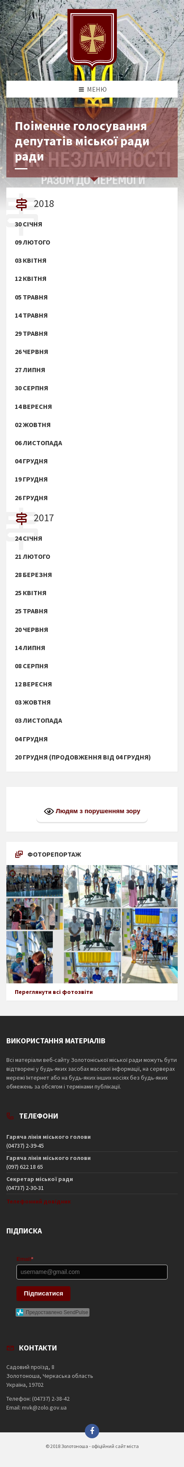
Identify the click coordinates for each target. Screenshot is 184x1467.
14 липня (30, 648)
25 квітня (30, 593)
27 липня (30, 370)
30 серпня (31, 388)
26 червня (31, 352)
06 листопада (38, 443)
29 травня (31, 333)
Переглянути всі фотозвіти (54, 992)
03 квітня (30, 260)
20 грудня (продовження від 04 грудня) (83, 757)
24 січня (28, 538)
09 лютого (32, 242)
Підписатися (43, 1293)
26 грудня (31, 498)
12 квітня (30, 279)
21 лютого (32, 557)
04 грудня (31, 461)
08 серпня (31, 666)
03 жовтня (33, 702)
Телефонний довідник (38, 1201)
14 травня (31, 315)
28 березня (33, 575)
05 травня (31, 297)
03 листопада (38, 720)
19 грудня (31, 479)
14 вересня (33, 407)
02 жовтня (33, 425)
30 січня (28, 224)
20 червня (31, 630)
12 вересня (33, 684)
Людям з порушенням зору (92, 811)
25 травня (31, 611)
